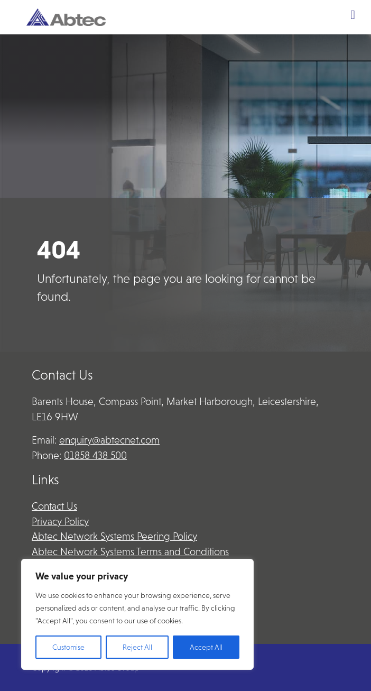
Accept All (206, 647)
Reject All (137, 647)
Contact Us (54, 506)
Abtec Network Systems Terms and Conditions (130, 551)
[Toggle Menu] (353, 15)
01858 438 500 (95, 455)
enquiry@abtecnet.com (109, 440)
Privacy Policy (60, 521)
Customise (68, 647)
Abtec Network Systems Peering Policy (114, 536)
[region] (137, 614)
